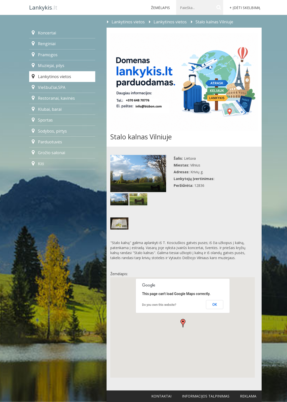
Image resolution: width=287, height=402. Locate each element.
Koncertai (44, 33)
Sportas (42, 120)
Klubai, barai (47, 109)
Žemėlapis (160, 7)
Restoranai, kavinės (53, 98)
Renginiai (44, 43)
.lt (43, 7)
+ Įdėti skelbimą (244, 7)
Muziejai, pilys (48, 65)
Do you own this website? (159, 305)
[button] (182, 323)
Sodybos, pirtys (49, 131)
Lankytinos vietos (51, 76)
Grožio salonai (48, 152)
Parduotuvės (47, 142)
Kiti (38, 163)
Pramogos (45, 55)
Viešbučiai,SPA (48, 87)
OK (214, 305)
